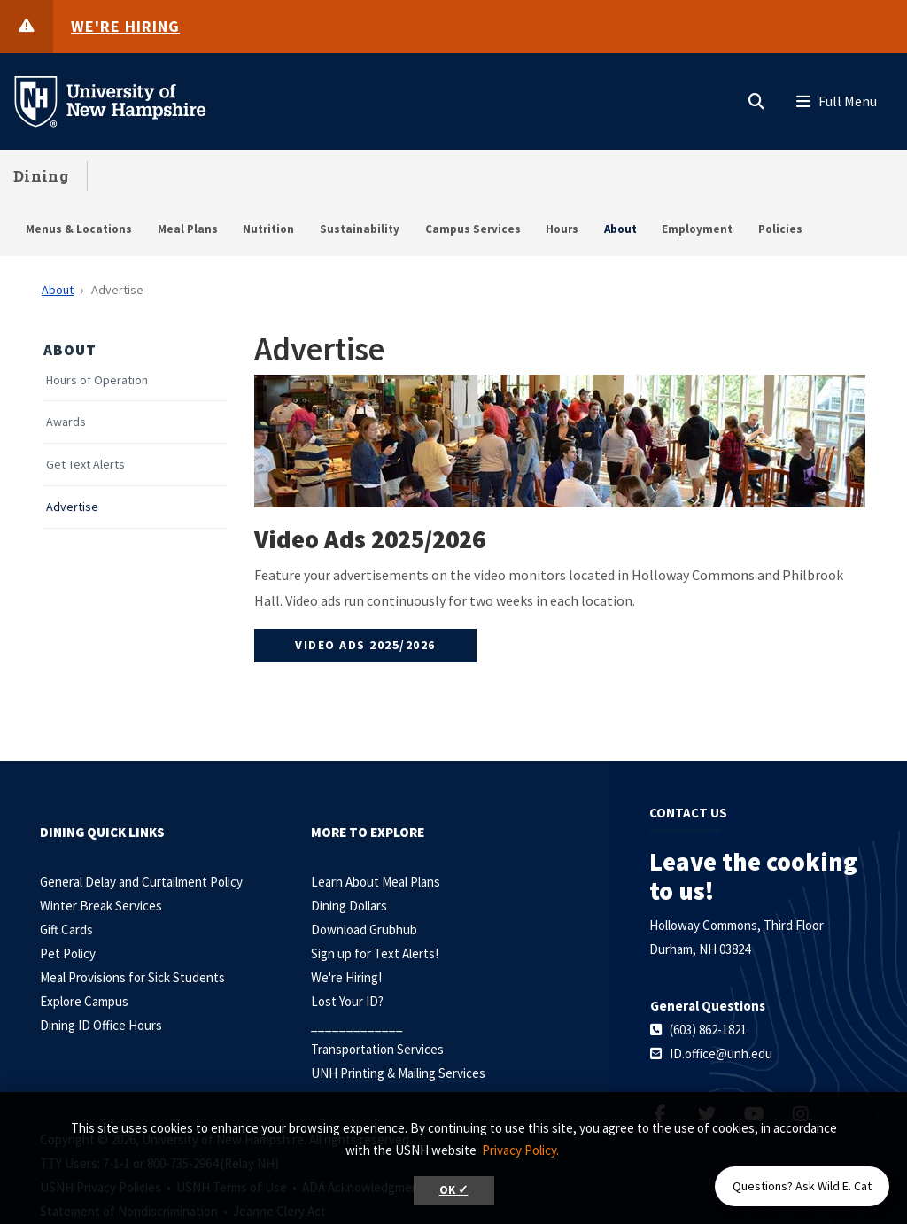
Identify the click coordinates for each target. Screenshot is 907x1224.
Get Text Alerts (85, 464)
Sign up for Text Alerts (373, 953)
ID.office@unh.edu (721, 1053)
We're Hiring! (346, 977)
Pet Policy (68, 953)
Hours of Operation (97, 380)
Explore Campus (84, 1001)
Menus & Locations (79, 228)
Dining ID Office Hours (101, 1025)
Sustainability (359, 228)
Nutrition (268, 228)
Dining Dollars (349, 905)
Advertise (72, 507)
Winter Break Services (101, 905)
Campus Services (473, 228)
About (620, 228)
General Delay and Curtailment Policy (141, 881)
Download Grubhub (364, 929)
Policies (780, 228)
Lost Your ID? (347, 1001)
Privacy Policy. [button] (520, 1150)
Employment (697, 228)
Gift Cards (66, 929)
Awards (66, 422)
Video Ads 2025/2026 (365, 645)
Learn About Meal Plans (375, 881)
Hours (562, 228)
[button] (756, 97)
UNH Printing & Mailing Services (398, 1073)
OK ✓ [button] (454, 1189)
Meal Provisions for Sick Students (132, 977)
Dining (41, 176)
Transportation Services (377, 1049)
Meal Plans (188, 228)
